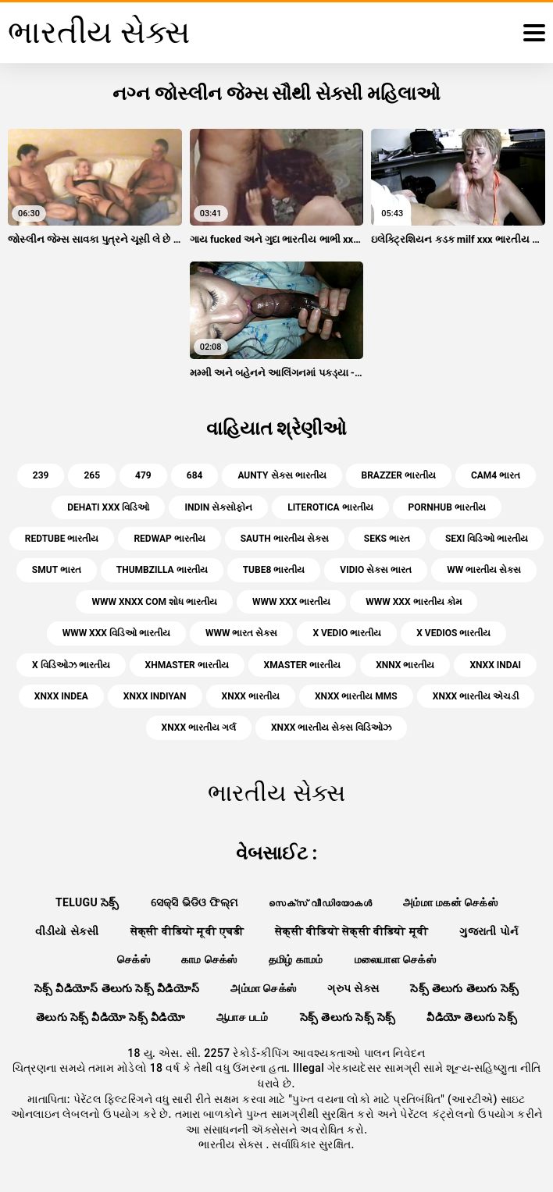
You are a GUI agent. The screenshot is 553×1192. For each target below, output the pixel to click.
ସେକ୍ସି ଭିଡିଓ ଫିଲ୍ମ (194, 902)
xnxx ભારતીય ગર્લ (199, 727)
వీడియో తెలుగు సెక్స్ (471, 1017)
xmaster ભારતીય (302, 665)
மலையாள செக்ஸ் (395, 959)
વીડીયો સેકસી (67, 931)
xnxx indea (61, 696)
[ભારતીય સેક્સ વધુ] (534, 32)
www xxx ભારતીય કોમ (413, 601)
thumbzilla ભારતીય (162, 569)
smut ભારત (56, 569)
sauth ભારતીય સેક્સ (285, 538)
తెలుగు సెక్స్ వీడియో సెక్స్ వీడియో (110, 1017)
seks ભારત (387, 538)
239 (41, 475)
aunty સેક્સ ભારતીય (281, 475)
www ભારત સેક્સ (241, 633)
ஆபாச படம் (242, 1017)
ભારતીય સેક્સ (232, 1144)
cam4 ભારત (495, 475)
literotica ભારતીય (330, 507)
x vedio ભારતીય (346, 633)
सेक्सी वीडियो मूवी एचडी (187, 931)
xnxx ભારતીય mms (356, 696)
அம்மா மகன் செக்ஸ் (450, 902)
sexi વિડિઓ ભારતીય (486, 538)
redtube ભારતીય (62, 538)
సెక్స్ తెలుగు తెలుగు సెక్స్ (464, 988)
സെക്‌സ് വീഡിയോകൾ (320, 902)
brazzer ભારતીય (399, 475)
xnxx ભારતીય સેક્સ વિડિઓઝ (331, 727)
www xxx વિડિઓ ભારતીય (116, 633)
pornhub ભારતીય (447, 507)
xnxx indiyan (155, 696)
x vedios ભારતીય (453, 633)
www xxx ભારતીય (291, 601)
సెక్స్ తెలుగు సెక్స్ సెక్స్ (348, 1017)
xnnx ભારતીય (405, 665)
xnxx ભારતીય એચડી (476, 696)
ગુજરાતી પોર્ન (488, 931)
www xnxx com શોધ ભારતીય (153, 601)
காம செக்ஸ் (209, 959)
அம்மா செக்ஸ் (263, 988)
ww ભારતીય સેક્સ (484, 569)
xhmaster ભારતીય (187, 665)
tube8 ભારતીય (274, 569)
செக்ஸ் (133, 959)
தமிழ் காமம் (296, 959)
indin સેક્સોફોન (218, 507)
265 (92, 475)
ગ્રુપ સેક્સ (353, 988)
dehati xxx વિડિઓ (108, 507)
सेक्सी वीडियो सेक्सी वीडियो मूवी (351, 931)
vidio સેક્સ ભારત (376, 569)
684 (195, 475)
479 (143, 475)
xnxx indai (495, 665)
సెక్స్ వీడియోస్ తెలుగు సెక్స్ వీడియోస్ (117, 988)
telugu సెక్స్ (87, 902)
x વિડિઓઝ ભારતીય (71, 665)
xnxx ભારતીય (251, 696)
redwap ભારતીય (169, 538)
